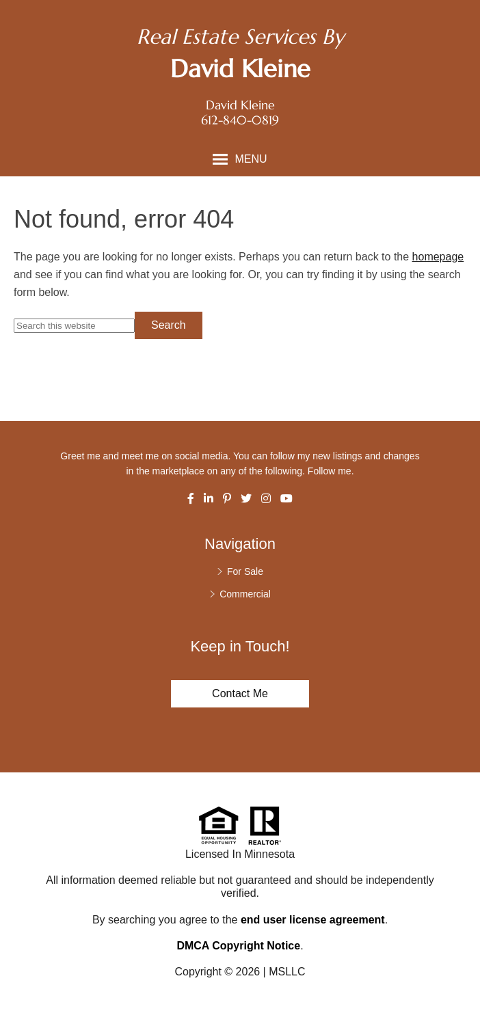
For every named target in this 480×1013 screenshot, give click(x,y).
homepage (438, 256)
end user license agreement (313, 920)
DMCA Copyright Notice (238, 945)
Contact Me (240, 693)
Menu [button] (251, 159)
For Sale (245, 571)
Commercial (245, 594)
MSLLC (287, 971)
